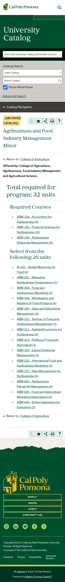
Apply (32, 497)
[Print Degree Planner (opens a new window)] (31, 121)
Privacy (21, 557)
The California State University (31, 550)
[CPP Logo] (26, 482)
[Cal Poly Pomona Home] (20, 7)
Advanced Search (14, 96)
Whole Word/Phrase (20, 87)
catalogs (21, 571)
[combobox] (32, 54)
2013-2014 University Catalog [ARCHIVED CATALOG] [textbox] (32, 54)
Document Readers (51, 557)
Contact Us (32, 515)
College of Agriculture (34, 159)
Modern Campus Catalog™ (38, 576)
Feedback (8, 557)
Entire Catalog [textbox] (12, 72)
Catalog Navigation (19, 107)
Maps (32, 503)
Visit (32, 509)
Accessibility (35, 557)
